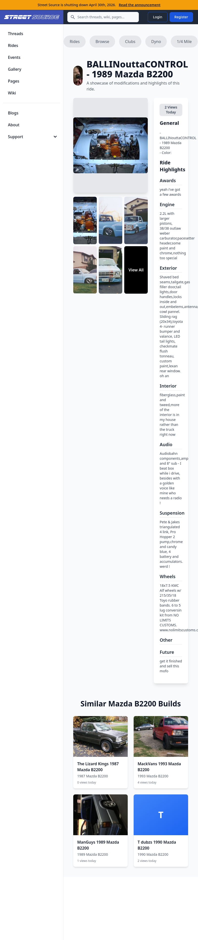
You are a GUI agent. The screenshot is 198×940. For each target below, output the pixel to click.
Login (157, 17)
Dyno (156, 41)
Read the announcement (139, 4)
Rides (75, 41)
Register (181, 17)
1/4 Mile (184, 41)
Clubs (130, 41)
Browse (102, 41)
